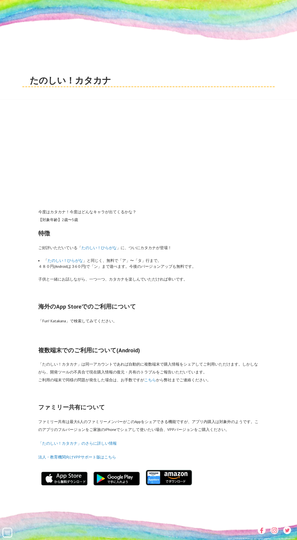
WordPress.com (288, 538)
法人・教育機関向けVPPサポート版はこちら (77, 457)
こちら (150, 379)
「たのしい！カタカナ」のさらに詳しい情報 (77, 443)
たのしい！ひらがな (99, 247)
